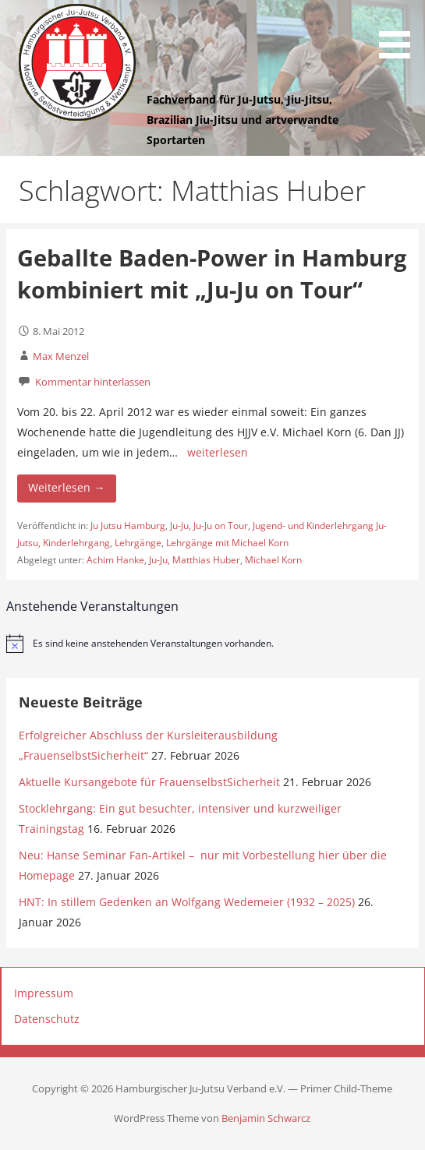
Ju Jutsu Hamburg (127, 525)
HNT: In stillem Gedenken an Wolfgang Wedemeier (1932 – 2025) (187, 901)
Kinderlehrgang (76, 542)
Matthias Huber (206, 559)
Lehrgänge (138, 542)
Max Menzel (61, 356)
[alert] (213, 643)
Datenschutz (47, 1018)
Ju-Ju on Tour (220, 525)
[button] (400, 32)
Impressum (43, 993)
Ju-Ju (179, 525)
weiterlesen (217, 452)
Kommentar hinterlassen (93, 382)
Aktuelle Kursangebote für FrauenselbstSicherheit (149, 781)
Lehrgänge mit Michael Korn (227, 542)
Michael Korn (273, 559)
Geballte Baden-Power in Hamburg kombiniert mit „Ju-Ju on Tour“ (211, 273)
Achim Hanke (115, 559)
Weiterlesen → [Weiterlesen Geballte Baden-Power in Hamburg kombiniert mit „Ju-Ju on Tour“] (66, 487)
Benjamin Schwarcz (265, 1118)
